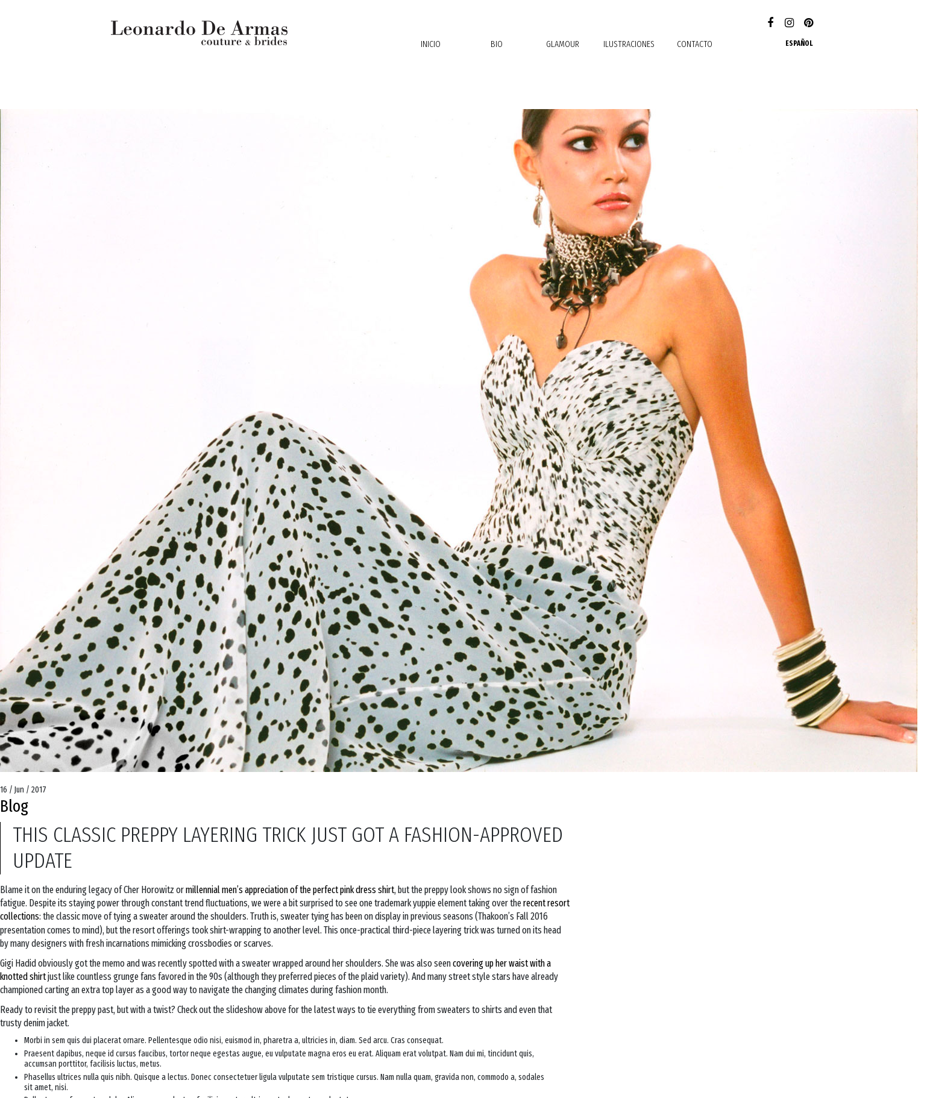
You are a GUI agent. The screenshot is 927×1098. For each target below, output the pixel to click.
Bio (497, 44)
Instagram (789, 23)
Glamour (562, 44)
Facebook (770, 23)
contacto (694, 44)
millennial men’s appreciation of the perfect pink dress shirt (290, 890)
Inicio (431, 44)
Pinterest (808, 23)
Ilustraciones (629, 44)
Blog (14, 806)
